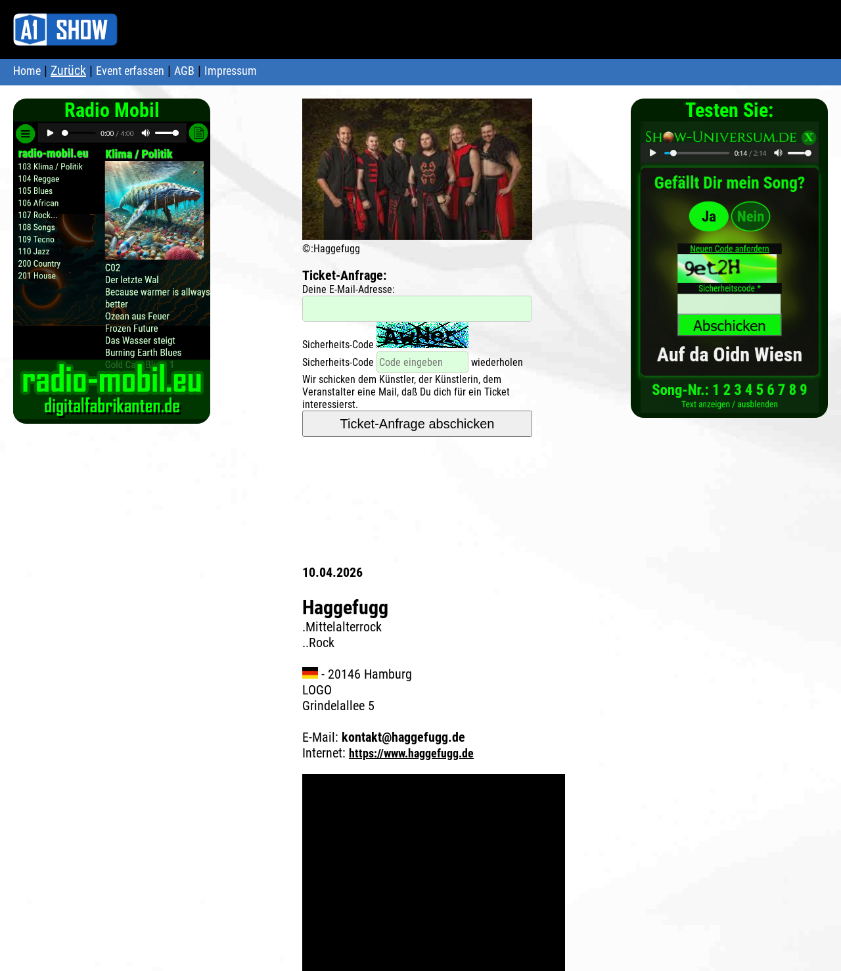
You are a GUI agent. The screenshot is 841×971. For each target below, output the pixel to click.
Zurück (68, 70)
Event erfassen (130, 71)
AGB (184, 71)
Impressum (230, 71)
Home (27, 71)
